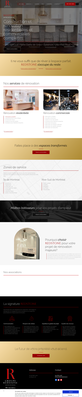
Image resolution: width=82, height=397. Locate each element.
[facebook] (56, 380)
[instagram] (59, 380)
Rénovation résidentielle (28, 68)
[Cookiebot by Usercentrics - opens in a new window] (7, 395)
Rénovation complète (11, 116)
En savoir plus (8, 131)
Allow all (70, 387)
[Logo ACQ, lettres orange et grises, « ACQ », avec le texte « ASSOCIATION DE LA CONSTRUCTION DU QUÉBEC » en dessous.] (16, 283)
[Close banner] (3, 386)
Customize (71, 390)
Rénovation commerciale (53, 68)
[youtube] (61, 380)
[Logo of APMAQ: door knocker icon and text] (65, 283)
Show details (17, 394)
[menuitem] (21, 4)
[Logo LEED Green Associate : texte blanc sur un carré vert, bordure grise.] (41, 283)
